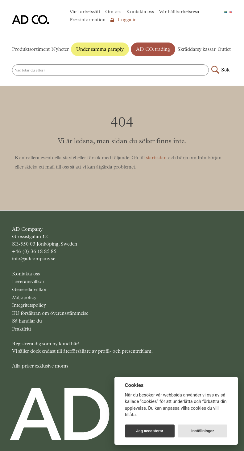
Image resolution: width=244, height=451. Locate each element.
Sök (225, 70)
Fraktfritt (21, 329)
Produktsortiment (31, 49)
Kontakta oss (140, 11)
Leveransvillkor (28, 281)
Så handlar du (27, 321)
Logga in (123, 19)
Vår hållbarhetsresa (179, 11)
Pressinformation (87, 19)
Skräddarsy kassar (196, 49)
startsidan (156, 157)
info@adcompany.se (33, 259)
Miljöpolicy (24, 297)
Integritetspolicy (29, 305)
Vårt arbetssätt (84, 11)
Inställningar (202, 431)
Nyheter (60, 49)
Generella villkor (29, 289)
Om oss (113, 11)
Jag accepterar (149, 431)
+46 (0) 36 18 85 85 (34, 251)
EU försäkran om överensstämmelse (50, 313)
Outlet (224, 49)
